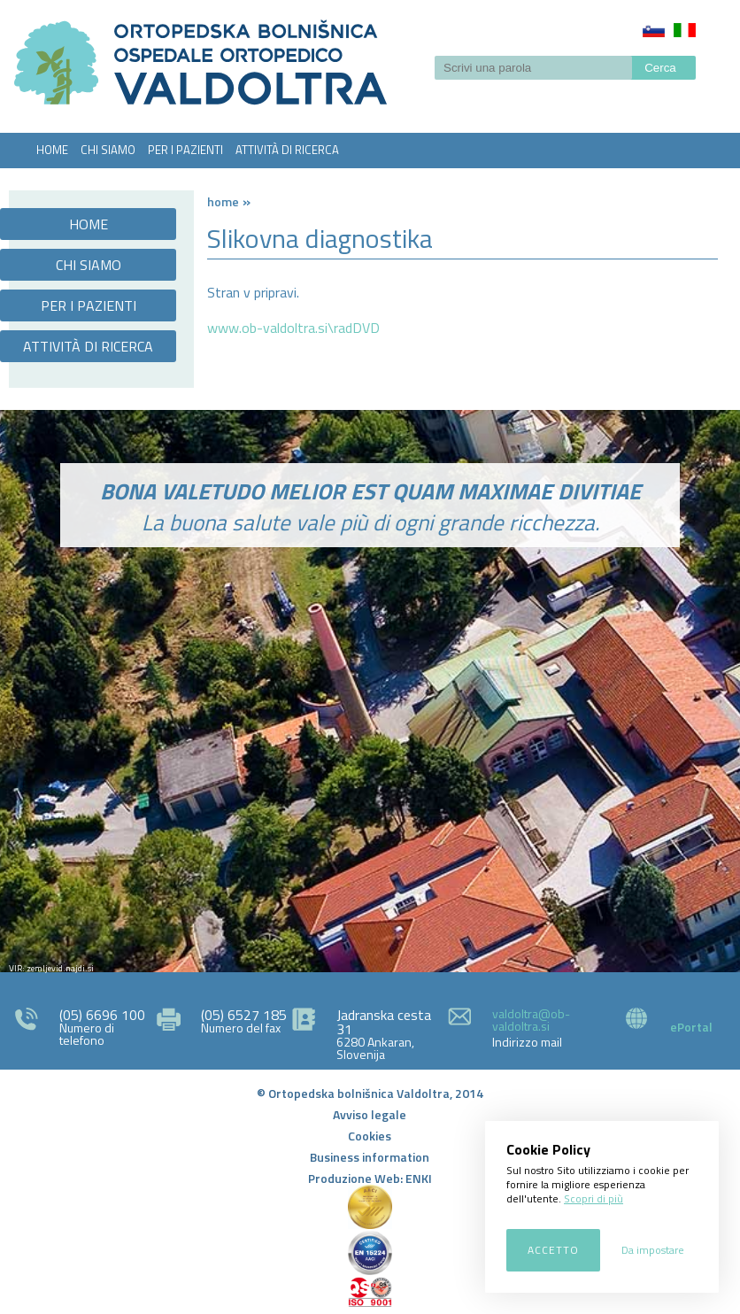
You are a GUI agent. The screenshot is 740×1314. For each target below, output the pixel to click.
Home (223, 201)
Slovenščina (654, 30)
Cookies (369, 1135)
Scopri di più (593, 1198)
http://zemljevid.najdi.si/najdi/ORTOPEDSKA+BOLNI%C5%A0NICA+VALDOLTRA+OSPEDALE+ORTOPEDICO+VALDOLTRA (370, 791)
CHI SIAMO (108, 149)
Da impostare (652, 1249)
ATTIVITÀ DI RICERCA (287, 149)
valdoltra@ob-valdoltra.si (531, 1019)
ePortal (691, 1026)
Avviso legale (369, 1114)
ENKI (418, 1178)
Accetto (553, 1249)
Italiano (685, 30)
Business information (369, 1157)
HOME (52, 149)
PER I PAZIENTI (185, 149)
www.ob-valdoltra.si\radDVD (293, 327)
